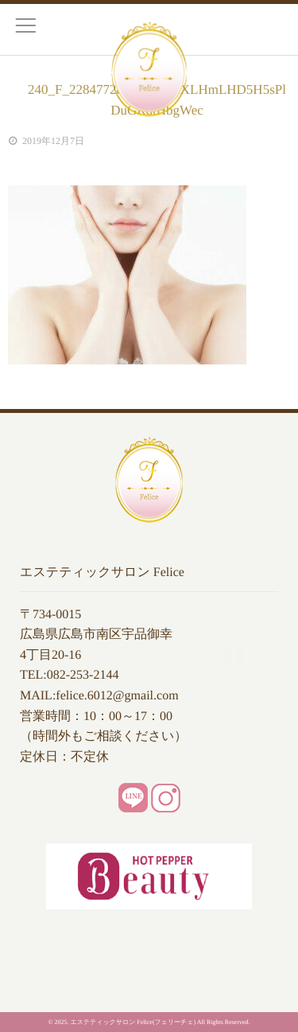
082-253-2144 (83, 675)
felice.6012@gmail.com (117, 696)
